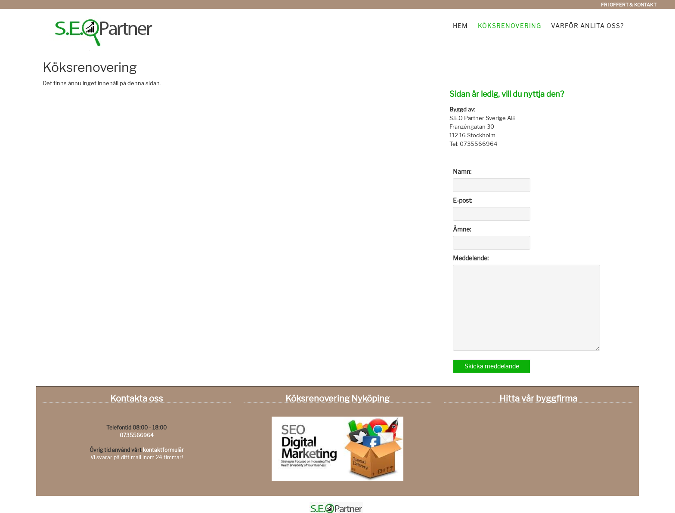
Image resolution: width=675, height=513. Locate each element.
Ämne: (462, 229)
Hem (460, 25)
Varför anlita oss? (587, 25)
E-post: (462, 200)
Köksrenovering (509, 25)
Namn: (462, 171)
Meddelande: (471, 258)
